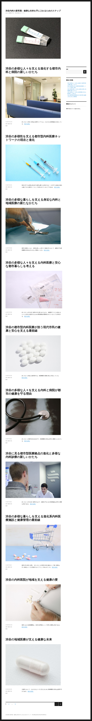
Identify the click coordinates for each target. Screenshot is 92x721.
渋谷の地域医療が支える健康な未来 (29, 639)
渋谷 (11, 123)
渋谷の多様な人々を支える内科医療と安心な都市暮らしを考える (33, 264)
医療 (9, 123)
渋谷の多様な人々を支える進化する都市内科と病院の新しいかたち (33, 70)
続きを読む (27, 124)
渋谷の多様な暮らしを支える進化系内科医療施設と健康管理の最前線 (33, 518)
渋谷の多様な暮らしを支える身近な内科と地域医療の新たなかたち (33, 201)
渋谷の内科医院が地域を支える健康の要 (32, 579)
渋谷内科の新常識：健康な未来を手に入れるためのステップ (33, 11)
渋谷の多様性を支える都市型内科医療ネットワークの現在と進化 (33, 138)
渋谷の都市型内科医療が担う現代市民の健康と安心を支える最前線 (33, 328)
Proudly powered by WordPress (39, 714)
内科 (6, 123)
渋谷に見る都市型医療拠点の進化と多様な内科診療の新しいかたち (33, 455)
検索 (67, 69)
